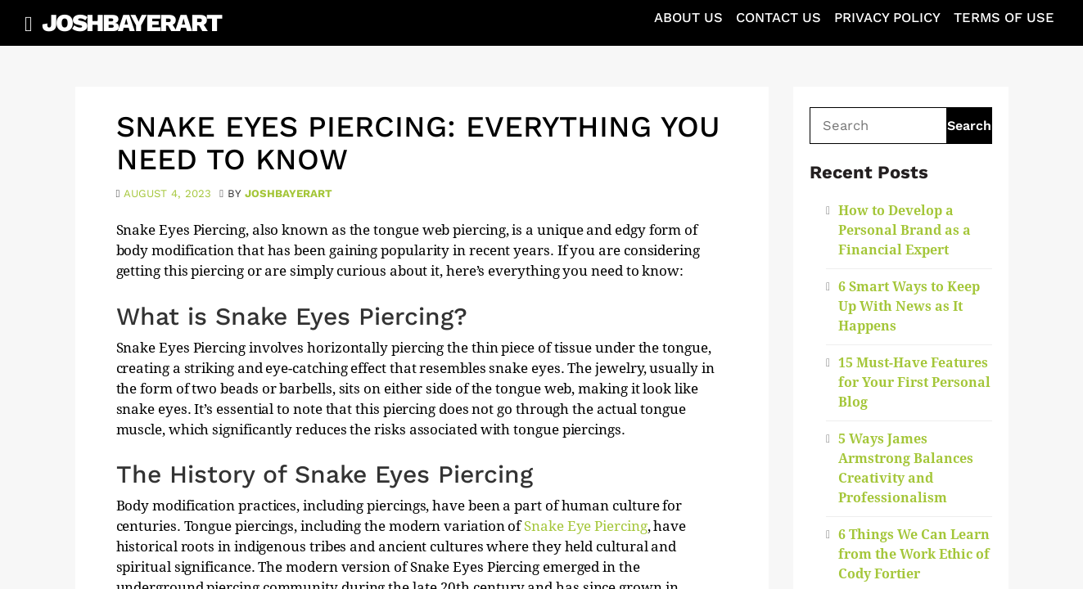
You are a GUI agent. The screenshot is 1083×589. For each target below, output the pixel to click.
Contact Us (778, 17)
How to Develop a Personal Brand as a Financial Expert (904, 230)
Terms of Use (1004, 17)
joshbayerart (288, 193)
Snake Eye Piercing (585, 526)
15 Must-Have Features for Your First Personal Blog (914, 382)
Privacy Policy (887, 17)
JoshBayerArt (131, 22)
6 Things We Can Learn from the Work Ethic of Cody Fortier (914, 554)
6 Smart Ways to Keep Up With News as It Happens (909, 306)
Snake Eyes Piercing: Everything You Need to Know (418, 143)
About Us (688, 17)
